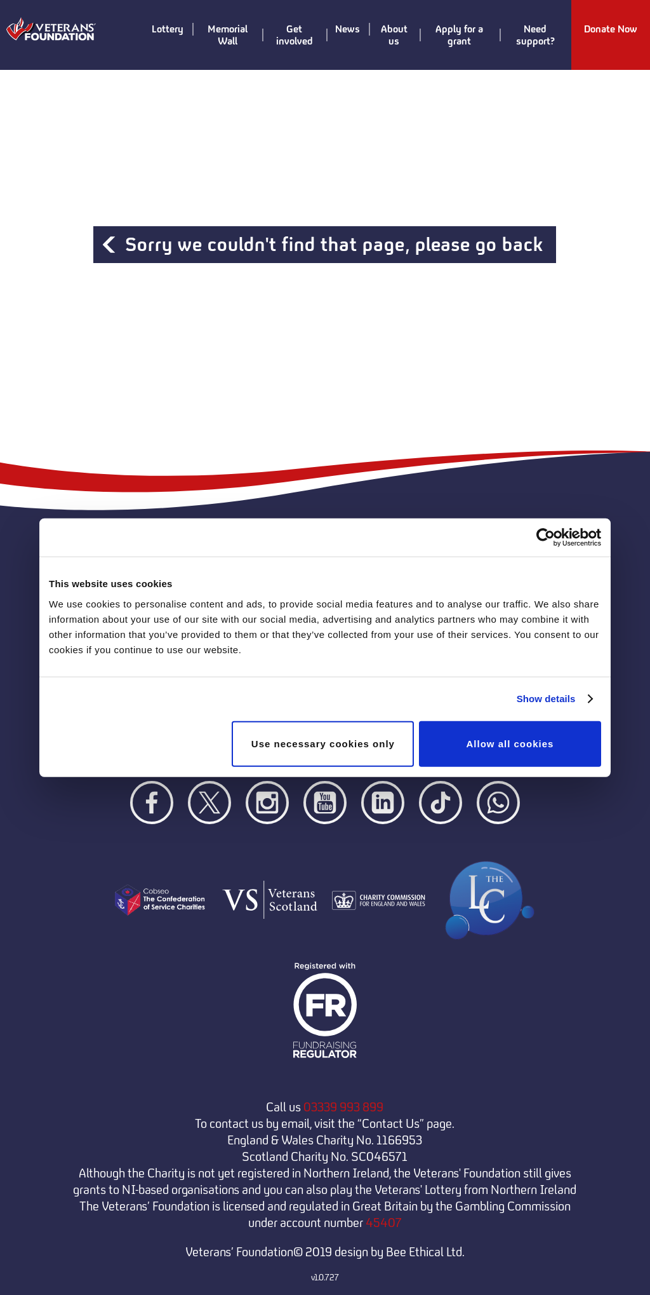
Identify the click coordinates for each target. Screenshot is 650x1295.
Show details (546, 698)
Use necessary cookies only (323, 743)
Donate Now (610, 30)
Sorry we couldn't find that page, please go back (334, 244)
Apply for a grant (450, 35)
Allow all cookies (510, 743)
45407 (384, 1222)
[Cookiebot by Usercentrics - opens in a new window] (545, 537)
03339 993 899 (343, 1107)
